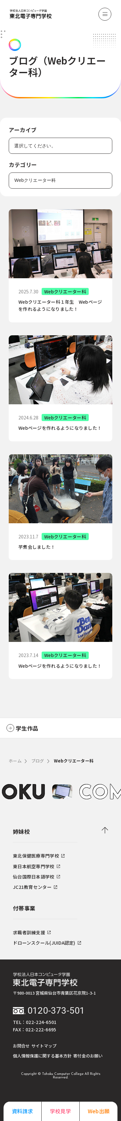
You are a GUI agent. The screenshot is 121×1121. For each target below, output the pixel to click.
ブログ (37, 761)
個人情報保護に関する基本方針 (42, 1056)
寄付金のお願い (88, 1056)
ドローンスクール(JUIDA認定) (47, 942)
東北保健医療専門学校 (39, 855)
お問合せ (21, 1046)
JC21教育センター (35, 886)
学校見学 (60, 1111)
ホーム (15, 761)
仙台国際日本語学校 (36, 876)
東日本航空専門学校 (36, 866)
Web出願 (99, 1111)
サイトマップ (43, 1046)
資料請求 (22, 1111)
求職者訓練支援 (32, 932)
